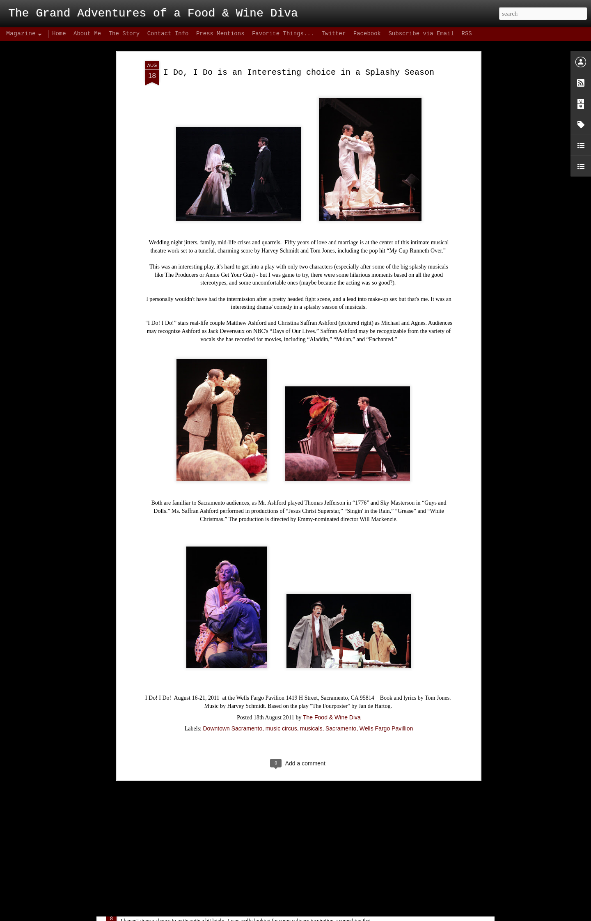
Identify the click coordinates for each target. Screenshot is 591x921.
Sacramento (340, 644)
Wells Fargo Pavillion (386, 644)
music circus (281, 644)
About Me (87, 33)
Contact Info (168, 33)
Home (59, 33)
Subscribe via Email (421, 33)
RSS (466, 33)
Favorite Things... (283, 33)
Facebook (367, 33)
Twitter (334, 33)
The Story (124, 33)
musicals (311, 644)
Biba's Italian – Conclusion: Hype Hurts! (199, 912)
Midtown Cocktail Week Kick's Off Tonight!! (203, 818)
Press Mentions (220, 33)
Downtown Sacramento (232, 644)
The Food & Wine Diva (332, 633)
